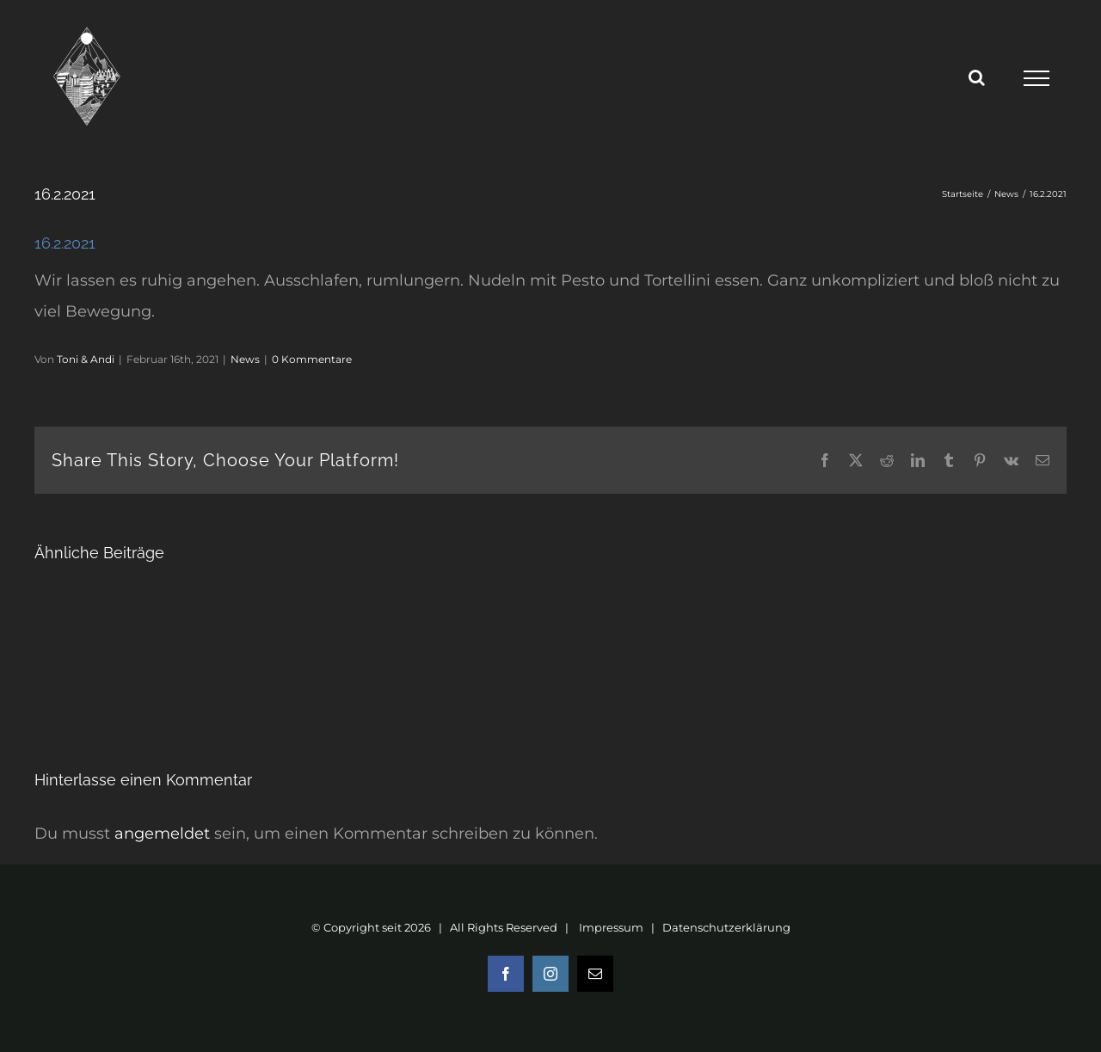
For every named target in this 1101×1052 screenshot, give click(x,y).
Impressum (611, 927)
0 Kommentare (312, 359)
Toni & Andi (85, 359)
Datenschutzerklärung (726, 927)
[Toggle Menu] (1036, 78)
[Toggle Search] (977, 77)
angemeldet (162, 833)
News (245, 359)
